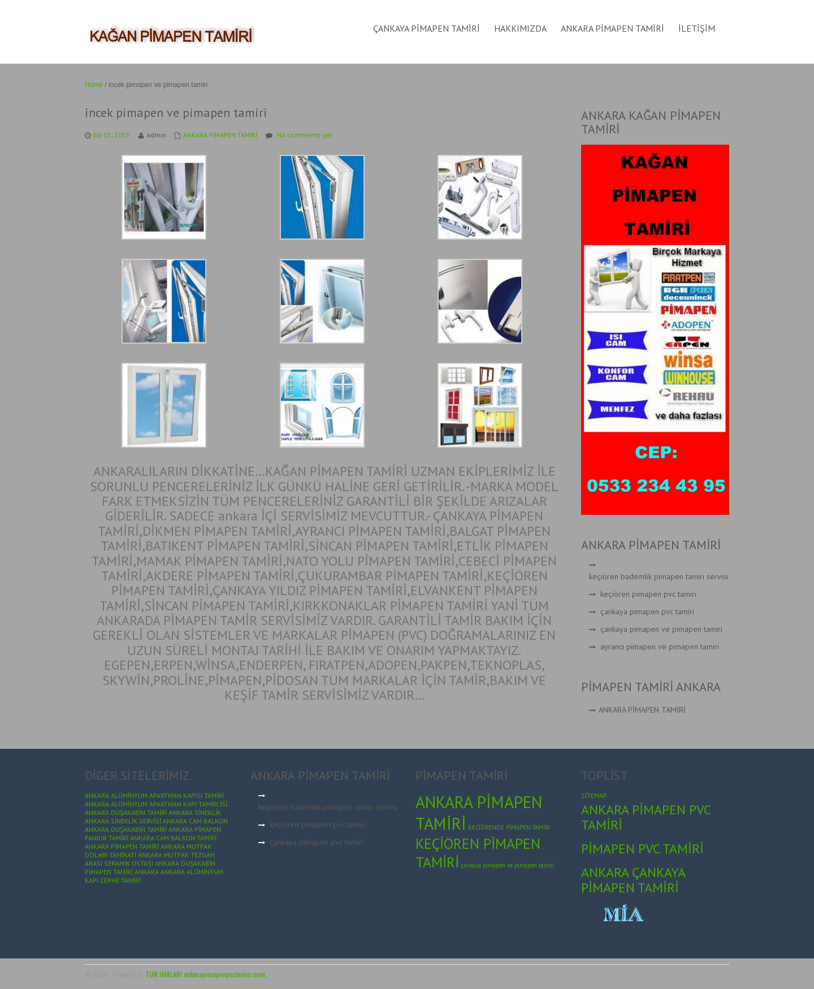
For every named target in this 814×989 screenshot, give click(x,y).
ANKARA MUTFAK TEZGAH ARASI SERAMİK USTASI (150, 859)
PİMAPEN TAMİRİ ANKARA (122, 871)
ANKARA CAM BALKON (195, 821)
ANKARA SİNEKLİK (194, 812)
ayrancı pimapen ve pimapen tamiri (659, 646)
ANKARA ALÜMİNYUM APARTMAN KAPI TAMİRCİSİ (156, 804)
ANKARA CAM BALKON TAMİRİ (173, 838)
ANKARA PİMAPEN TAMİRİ (220, 135)
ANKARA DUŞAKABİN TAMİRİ (126, 812)
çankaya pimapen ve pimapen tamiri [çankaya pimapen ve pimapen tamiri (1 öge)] (508, 865)
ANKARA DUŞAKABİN (185, 863)
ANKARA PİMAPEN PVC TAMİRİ (646, 817)
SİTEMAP (594, 795)
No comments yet (304, 135)
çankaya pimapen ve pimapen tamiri (661, 629)
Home (94, 85)
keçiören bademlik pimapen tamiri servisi (658, 576)
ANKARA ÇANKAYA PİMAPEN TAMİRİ (633, 880)
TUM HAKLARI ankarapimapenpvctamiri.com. (206, 974)
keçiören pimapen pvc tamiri (648, 594)
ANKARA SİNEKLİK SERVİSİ (123, 821)
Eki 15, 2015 (111, 135)
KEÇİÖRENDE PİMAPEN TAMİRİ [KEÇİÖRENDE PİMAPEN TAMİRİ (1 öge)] (509, 827)
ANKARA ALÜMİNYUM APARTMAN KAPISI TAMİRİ (154, 795)
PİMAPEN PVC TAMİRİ (642, 848)
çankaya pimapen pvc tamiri (647, 611)
